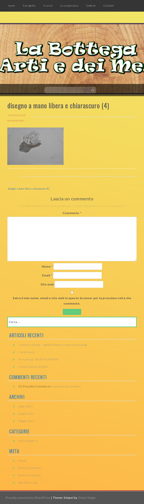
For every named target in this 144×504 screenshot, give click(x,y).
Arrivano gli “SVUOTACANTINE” (39, 359)
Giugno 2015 (26, 413)
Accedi (22, 460)
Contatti (108, 5)
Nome (47, 266)
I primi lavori (27, 352)
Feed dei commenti (29, 475)
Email (47, 275)
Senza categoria (28, 440)
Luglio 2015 (25, 406)
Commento (72, 213)
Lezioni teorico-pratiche (33, 366)
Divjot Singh (86, 497)
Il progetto (29, 5)
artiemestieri (15, 120)
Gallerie (91, 5)
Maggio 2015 (26, 421)
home (11, 5)
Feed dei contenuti (29, 467)
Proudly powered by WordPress (28, 497)
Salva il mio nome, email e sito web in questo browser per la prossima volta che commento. (72, 300)
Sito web (47, 284)
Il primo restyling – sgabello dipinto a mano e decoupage (53, 344)
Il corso (48, 5)
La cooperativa (69, 5)
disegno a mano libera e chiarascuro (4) (28, 188)
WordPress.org (27, 482)
